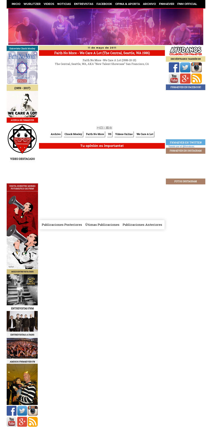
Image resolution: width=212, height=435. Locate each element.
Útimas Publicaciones (102, 225)
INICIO (16, 4)
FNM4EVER (166, 4)
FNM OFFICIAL (187, 4)
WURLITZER (32, 4)
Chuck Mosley (73, 134)
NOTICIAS (64, 4)
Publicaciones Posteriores (62, 225)
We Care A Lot (144, 134)
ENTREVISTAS (83, 4)
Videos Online (124, 134)
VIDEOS (49, 4)
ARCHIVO (149, 4)
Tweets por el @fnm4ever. (181, 146)
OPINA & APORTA (127, 4)
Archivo (56, 134)
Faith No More (95, 134)
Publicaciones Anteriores (142, 225)
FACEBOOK (104, 4)
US (109, 134)
